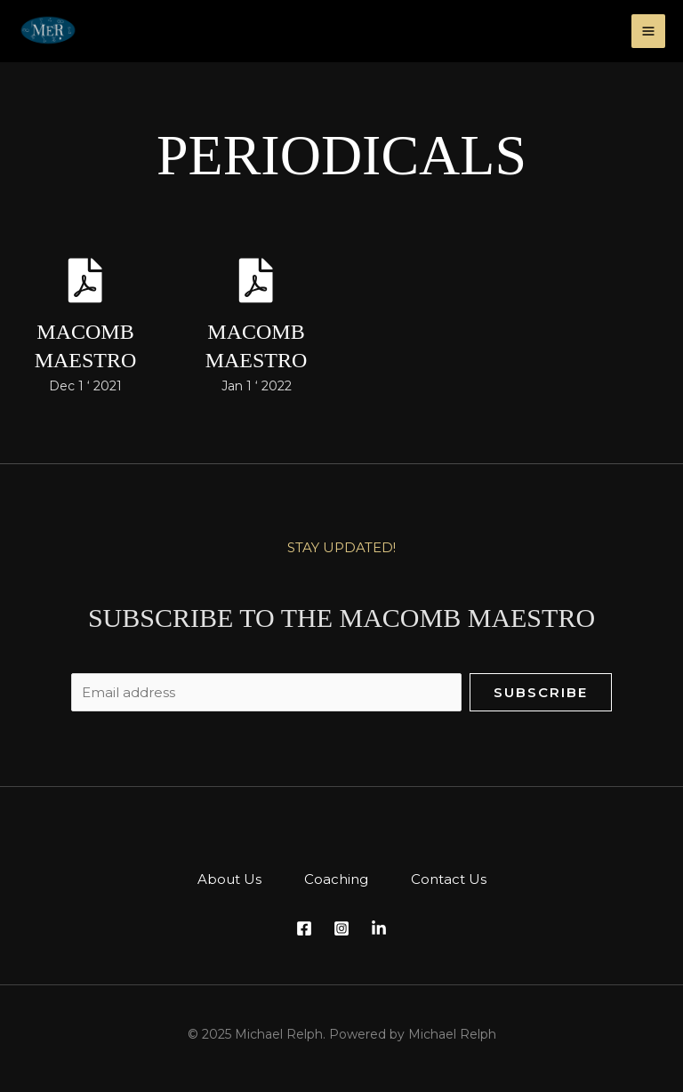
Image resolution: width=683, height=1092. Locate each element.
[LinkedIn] (379, 928)
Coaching (336, 879)
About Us (229, 879)
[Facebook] (304, 928)
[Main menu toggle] (648, 31)
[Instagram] (341, 928)
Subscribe (541, 692)
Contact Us (448, 879)
